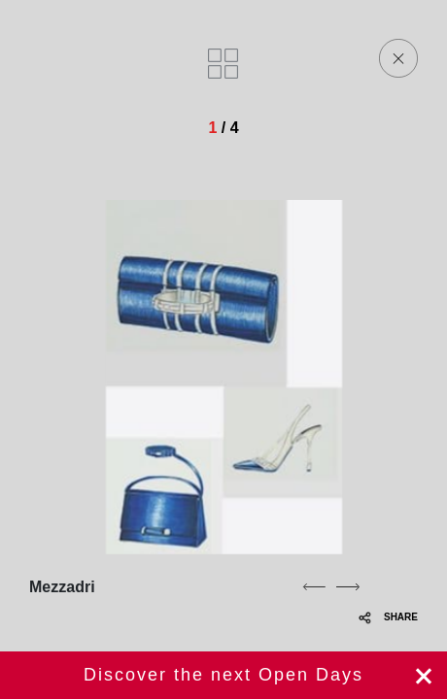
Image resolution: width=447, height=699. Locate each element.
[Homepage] (147, 58)
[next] (348, 586)
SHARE (388, 617)
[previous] (314, 586)
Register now (223, 675)
